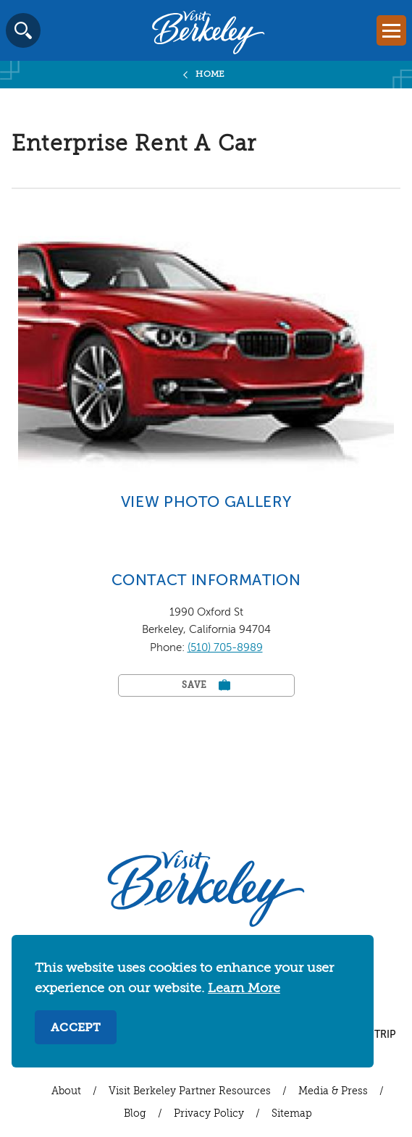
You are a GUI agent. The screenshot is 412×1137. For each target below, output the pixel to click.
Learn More (244, 988)
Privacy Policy (209, 1114)
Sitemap (292, 1114)
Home (210, 74)
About (66, 1091)
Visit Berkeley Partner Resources (190, 1091)
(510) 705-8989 (225, 647)
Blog (135, 1114)
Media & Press (333, 1091)
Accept (76, 1028)
